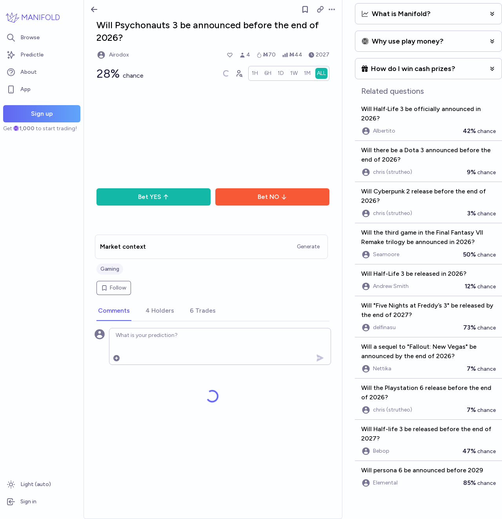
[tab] (113, 311)
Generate (308, 246)
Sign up (42, 113)
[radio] (255, 73)
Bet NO (272, 196)
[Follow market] (305, 9)
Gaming (109, 269)
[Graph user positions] (239, 73)
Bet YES (153, 196)
